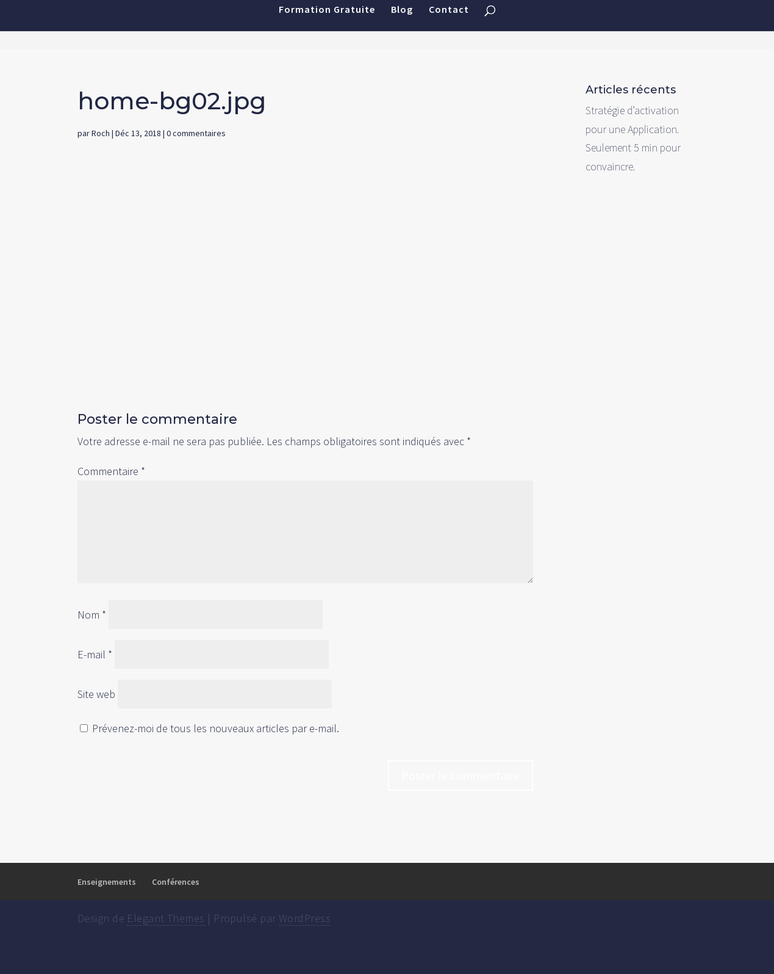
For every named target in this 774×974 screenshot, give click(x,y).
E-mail (94, 654)
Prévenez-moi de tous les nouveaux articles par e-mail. (215, 728)
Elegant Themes (165, 918)
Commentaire (111, 471)
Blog (402, 24)
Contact (449, 24)
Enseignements (106, 881)
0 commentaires (196, 133)
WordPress (305, 918)
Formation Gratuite (327, 24)
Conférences (175, 881)
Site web (96, 694)
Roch (100, 133)
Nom (91, 615)
